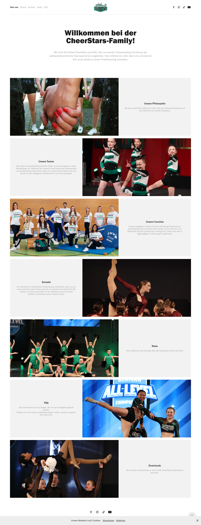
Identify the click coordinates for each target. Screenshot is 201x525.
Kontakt (31, 7)
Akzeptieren (108, 520)
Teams (23, 7)
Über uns (14, 7)
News (39, 7)
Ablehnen (120, 520)
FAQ (46, 7)
